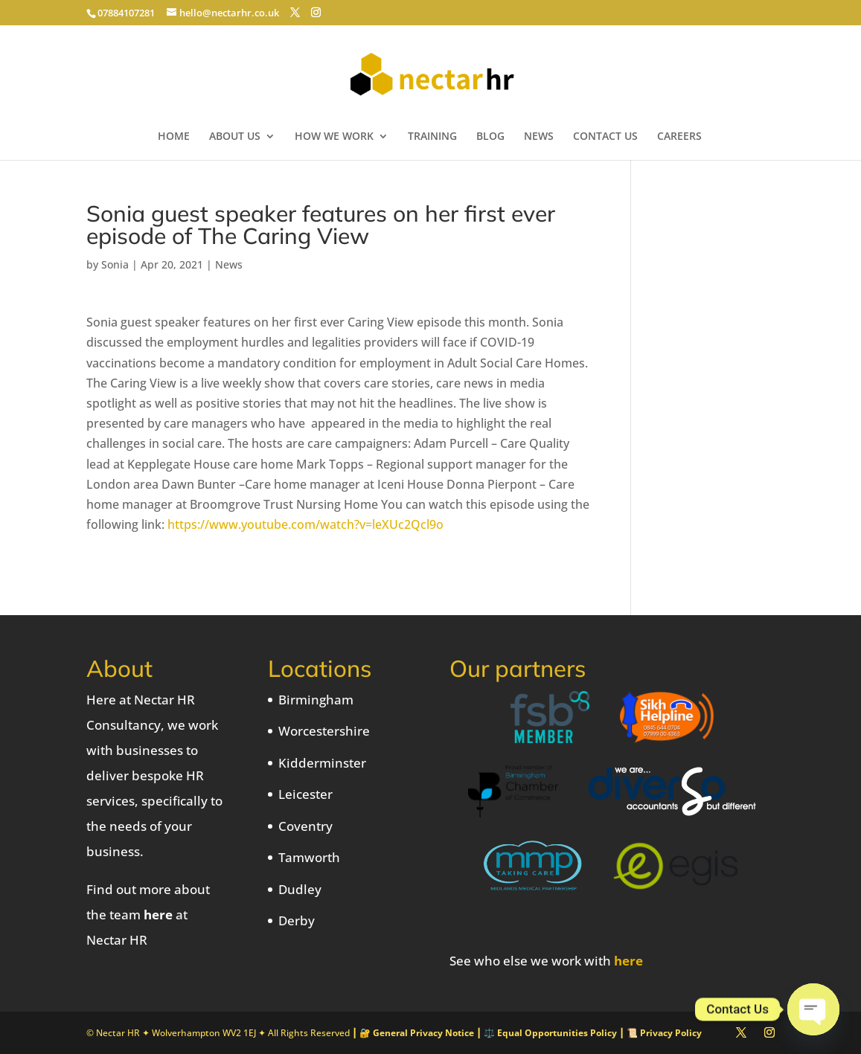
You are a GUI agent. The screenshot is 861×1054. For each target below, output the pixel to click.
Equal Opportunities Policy (557, 1032)
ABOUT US (234, 137)
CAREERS (679, 137)
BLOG (490, 137)
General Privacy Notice (423, 1032)
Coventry (305, 826)
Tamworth (309, 857)
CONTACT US (605, 137)
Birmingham (315, 699)
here (158, 914)
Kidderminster (322, 762)
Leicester (305, 794)
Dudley (299, 889)
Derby (296, 920)
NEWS (539, 137)
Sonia (115, 264)
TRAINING (432, 137)
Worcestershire (324, 730)
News (229, 264)
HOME (174, 137)
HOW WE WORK (334, 137)
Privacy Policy (671, 1032)
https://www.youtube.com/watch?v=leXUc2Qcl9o (305, 524)
